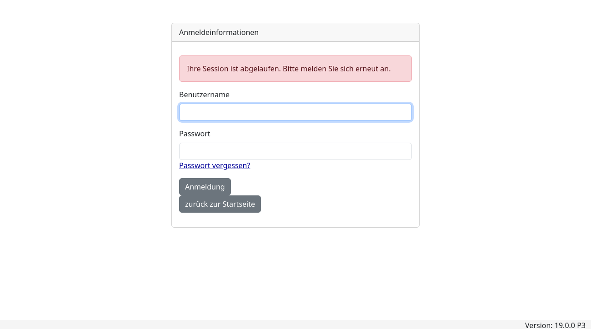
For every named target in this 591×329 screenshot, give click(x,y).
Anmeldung (205, 187)
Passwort (194, 134)
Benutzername (204, 95)
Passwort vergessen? (214, 165)
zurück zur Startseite (220, 204)
